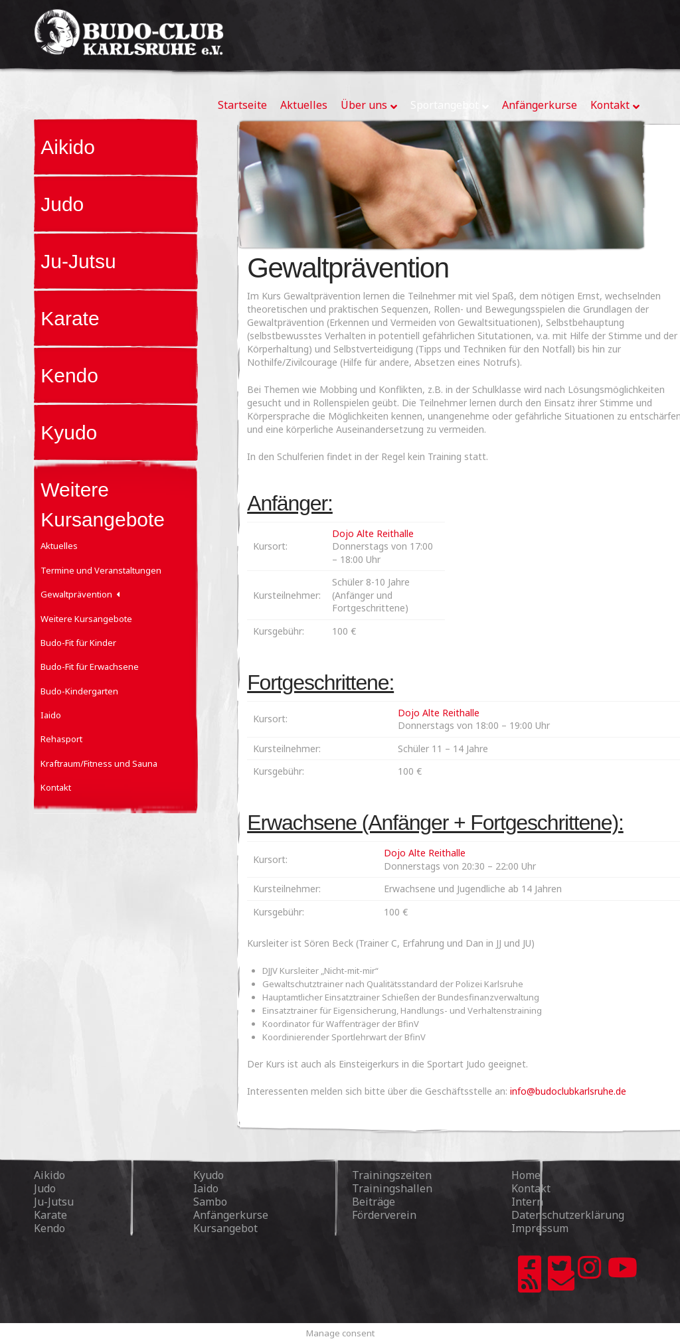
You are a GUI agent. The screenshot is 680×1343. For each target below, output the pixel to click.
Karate (70, 318)
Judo (62, 204)
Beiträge (373, 1201)
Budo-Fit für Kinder (78, 643)
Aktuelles (59, 546)
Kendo (69, 375)
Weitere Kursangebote (86, 619)
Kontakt (56, 787)
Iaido (51, 715)
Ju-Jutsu (78, 261)
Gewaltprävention (76, 594)
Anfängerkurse (230, 1215)
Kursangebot (225, 1228)
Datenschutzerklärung (567, 1215)
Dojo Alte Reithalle (373, 533)
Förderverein (384, 1215)
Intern (527, 1201)
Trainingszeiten (392, 1175)
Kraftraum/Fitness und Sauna (99, 763)
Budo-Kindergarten (79, 691)
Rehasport (61, 739)
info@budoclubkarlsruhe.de (568, 1091)
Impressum (539, 1228)
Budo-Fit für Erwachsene (90, 666)
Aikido (68, 147)
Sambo (210, 1201)
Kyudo (69, 432)
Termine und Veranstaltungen (101, 570)
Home (526, 1175)
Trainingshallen (392, 1188)
